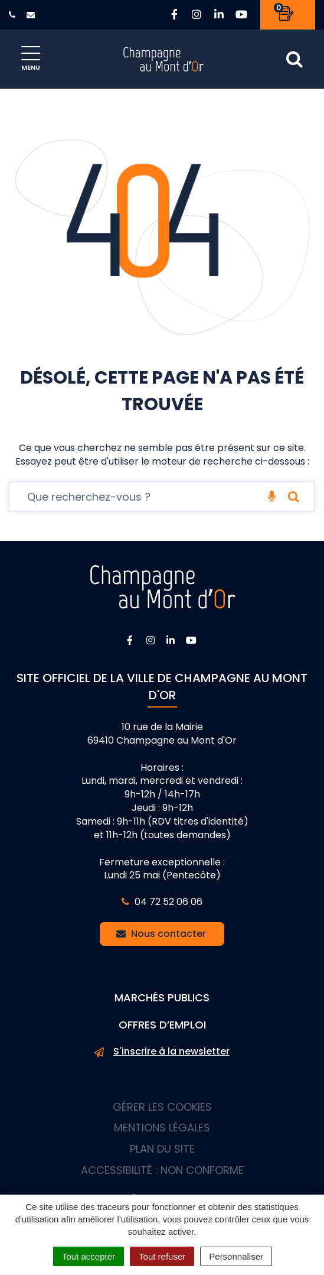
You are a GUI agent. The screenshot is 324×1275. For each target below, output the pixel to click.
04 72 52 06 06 (162, 902)
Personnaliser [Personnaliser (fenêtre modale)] (236, 1256)
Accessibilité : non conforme (162, 1170)
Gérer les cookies (162, 1106)
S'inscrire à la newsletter (162, 1051)
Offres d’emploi (162, 1024)
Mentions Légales (162, 1127)
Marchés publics (162, 997)
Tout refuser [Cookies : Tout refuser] (162, 1256)
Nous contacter (161, 933)
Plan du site (162, 1148)
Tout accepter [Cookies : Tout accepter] (88, 1256)
